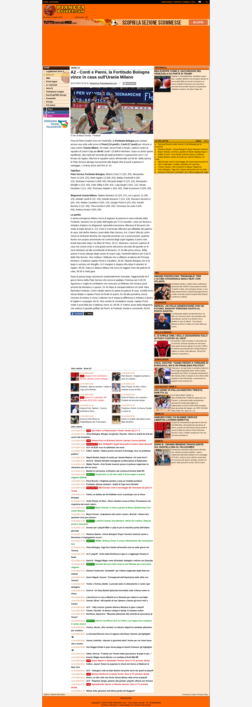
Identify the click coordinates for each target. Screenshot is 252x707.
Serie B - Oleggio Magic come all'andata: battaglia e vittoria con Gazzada (119, 560)
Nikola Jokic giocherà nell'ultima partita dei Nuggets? (110, 691)
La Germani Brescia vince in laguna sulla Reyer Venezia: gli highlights (118, 634)
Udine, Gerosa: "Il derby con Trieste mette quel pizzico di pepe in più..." (119, 654)
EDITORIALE (160, 68)
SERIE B (159, 441)
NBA (157, 273)
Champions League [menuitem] (54, 92)
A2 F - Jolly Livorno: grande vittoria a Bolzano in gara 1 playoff (115, 607)
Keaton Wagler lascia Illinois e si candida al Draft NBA (111, 657)
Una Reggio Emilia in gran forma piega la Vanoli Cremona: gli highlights (119, 647)
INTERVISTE (160, 302)
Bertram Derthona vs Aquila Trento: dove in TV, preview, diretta (117, 674)
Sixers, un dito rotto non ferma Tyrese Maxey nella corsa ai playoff (116, 677)
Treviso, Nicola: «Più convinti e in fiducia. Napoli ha (180, 167)
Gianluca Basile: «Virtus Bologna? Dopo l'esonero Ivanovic (183, 149)
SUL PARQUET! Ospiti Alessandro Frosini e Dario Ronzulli (119, 444)
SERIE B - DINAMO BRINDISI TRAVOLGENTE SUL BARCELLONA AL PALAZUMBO (179, 445)
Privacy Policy (202, 694)
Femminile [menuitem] (50, 98)
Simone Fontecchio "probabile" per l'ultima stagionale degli (183, 172)
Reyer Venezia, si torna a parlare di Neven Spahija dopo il (182, 152)
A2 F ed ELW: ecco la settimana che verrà (105, 447)
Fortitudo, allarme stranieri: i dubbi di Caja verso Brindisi (112, 484)
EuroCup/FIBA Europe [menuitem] (55, 95)
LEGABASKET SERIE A (165, 387)
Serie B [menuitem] (48, 88)
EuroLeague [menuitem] (50, 81)
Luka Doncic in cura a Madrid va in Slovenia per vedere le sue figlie (117, 597)
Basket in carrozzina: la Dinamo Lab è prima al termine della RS (115, 471)
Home (47, 68)
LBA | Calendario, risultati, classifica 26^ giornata (178, 164)
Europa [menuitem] (48, 102)
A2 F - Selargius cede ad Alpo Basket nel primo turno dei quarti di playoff (119, 671)
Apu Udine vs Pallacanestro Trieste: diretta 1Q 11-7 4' (113, 431)
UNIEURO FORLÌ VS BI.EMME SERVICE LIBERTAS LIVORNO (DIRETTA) (175, 418)
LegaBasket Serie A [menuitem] (54, 71)
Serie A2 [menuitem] (49, 75)
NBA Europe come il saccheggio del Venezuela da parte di (183, 162)
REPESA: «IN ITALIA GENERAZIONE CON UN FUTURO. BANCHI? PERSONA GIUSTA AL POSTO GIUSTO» (179, 308)
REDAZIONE (126, 698)
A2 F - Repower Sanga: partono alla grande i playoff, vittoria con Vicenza (119, 681)
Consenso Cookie (189, 694)
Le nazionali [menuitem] (50, 85)
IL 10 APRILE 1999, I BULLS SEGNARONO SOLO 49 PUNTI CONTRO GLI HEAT (180, 337)
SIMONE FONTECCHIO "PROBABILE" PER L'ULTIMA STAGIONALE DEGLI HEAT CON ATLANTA (177, 279)
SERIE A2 (159, 414)
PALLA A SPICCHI (163, 332)
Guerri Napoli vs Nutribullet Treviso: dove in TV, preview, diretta (118, 661)
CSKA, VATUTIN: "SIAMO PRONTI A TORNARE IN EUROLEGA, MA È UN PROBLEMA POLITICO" (181, 364)
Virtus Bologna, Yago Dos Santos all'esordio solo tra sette (182, 169)
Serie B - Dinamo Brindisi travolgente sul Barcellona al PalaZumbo (116, 461)
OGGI (198, 141)
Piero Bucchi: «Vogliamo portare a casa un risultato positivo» (114, 481)
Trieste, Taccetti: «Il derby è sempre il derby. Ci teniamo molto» (115, 611)
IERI (206, 141)
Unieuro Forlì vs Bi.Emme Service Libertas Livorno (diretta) (116, 440)
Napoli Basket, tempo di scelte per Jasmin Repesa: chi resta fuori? (116, 457)
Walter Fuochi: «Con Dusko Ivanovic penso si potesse (181, 154)
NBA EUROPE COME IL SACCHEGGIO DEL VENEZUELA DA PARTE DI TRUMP (177, 72)
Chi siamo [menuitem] (49, 105)
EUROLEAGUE (162, 359)
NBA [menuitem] (47, 78)
